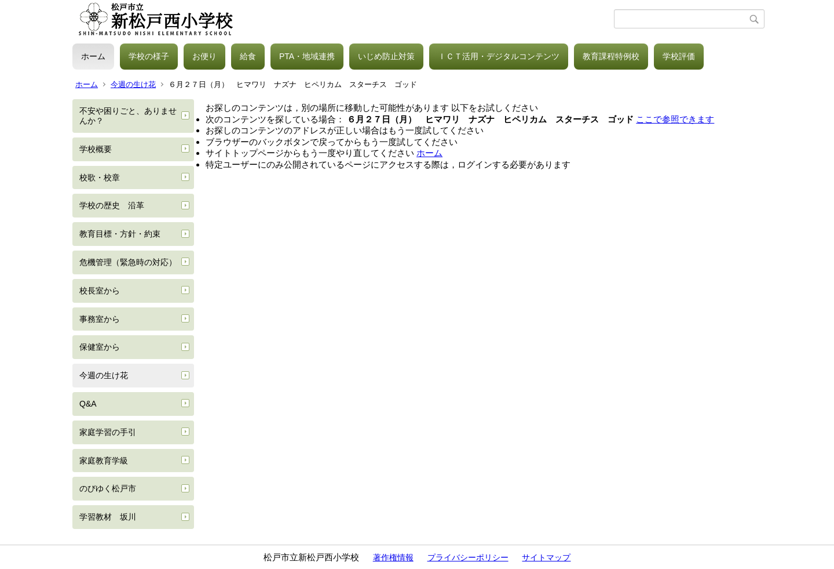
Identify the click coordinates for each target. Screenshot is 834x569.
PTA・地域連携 (307, 56)
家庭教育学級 (103, 460)
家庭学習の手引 (107, 432)
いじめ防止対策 (386, 56)
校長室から (99, 290)
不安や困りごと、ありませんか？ (128, 115)
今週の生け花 (133, 84)
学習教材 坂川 (107, 516)
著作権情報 (393, 557)
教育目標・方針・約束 (119, 233)
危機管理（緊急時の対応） (128, 262)
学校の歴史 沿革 (111, 205)
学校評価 (679, 56)
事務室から (99, 319)
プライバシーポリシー (468, 557)
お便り (204, 56)
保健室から (99, 346)
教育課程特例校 (611, 56)
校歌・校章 (99, 177)
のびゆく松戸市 (107, 488)
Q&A (88, 403)
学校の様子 (149, 56)
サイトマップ (546, 557)
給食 (248, 56)
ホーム (93, 56)
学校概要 (95, 149)
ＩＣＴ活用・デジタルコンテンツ (498, 56)
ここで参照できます (675, 119)
